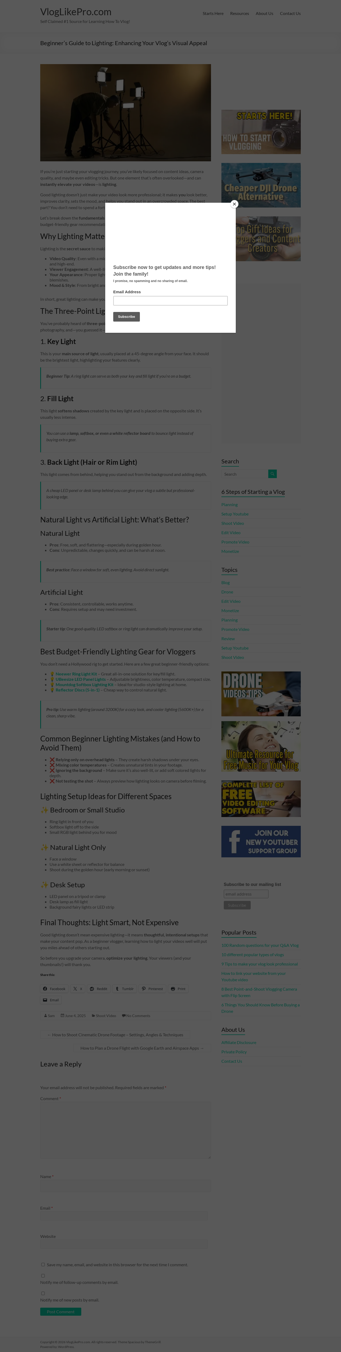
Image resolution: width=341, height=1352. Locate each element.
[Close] (234, 204)
